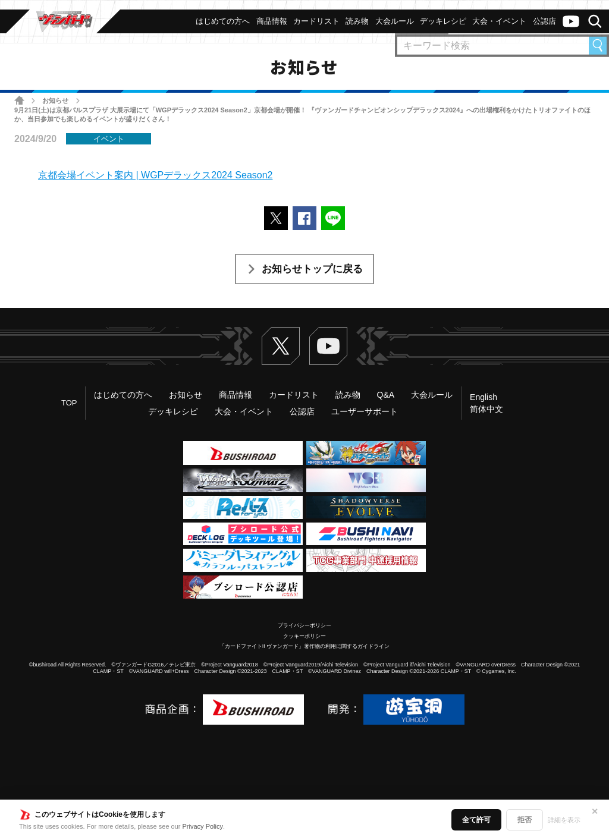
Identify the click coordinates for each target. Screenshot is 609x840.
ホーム (19, 100)
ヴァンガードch (571, 21)
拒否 (524, 820)
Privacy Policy (203, 826)
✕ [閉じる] (594, 811)
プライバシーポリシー (304, 625)
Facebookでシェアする (304, 218)
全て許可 (476, 820)
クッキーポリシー (304, 636)
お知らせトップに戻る (312, 269)
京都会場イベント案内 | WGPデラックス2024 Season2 (155, 175)
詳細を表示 (564, 819)
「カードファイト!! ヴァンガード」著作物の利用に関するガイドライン (304, 646)
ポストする (276, 218)
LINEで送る (333, 218)
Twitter (281, 346)
